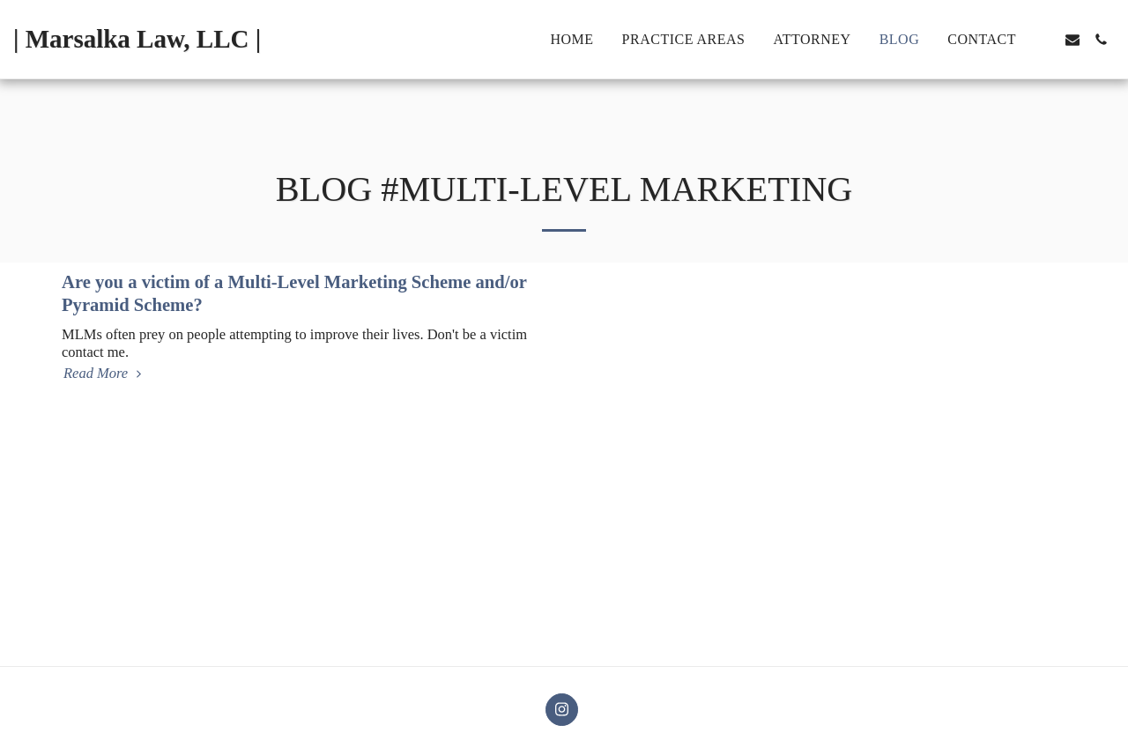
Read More (104, 373)
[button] (1044, 40)
